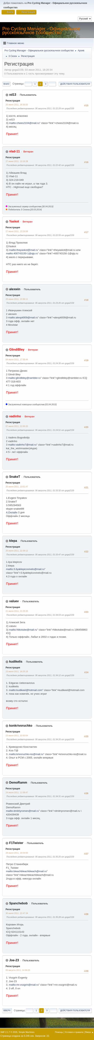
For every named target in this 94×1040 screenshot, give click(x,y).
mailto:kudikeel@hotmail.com (25, 690)
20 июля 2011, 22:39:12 (17, 551)
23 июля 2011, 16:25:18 (17, 671)
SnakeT (14, 476)
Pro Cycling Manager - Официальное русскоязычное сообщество (41, 30)
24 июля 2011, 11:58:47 (17, 792)
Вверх (7, 1010)
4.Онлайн (11, 512)
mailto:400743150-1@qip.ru (22, 253)
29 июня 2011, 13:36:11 (17, 299)
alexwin (14, 289)
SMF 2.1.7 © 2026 (8, 1032)
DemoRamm (18, 782)
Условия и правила (74, 1032)
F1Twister (16, 843)
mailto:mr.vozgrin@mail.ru (24, 984)
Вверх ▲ (89, 1032)
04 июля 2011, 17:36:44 (17, 359)
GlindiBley (16, 349)
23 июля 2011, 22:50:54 (17, 735)
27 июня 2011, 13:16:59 (17, 231)
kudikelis (15, 661)
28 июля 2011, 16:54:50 (17, 853)
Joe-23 (14, 960)
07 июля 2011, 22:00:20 (17, 426)
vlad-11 (14, 151)
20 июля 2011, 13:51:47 (17, 486)
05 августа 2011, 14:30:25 (18, 970)
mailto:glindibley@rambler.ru (24, 377)
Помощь (59, 1032)
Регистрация (13, 100)
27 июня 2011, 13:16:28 (17, 161)
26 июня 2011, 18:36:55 (17, 104)
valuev (14, 601)
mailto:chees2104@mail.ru (24, 123)
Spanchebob (18, 903)
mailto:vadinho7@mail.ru (22, 444)
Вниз (6, 84)
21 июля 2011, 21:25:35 (17, 611)
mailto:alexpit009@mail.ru (23, 317)
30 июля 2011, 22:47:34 (17, 913)
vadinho (15, 416)
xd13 (12, 94)
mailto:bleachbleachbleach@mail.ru (26, 871)
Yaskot (14, 221)
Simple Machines (26, 1032)
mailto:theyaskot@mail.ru (23, 250)
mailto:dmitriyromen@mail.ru (22, 810)
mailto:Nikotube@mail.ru (23, 629)
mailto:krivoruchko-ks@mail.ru (26, 754)
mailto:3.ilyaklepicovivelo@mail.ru (25, 569)
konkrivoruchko (20, 725)
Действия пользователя (75, 84)
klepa (13, 540)
